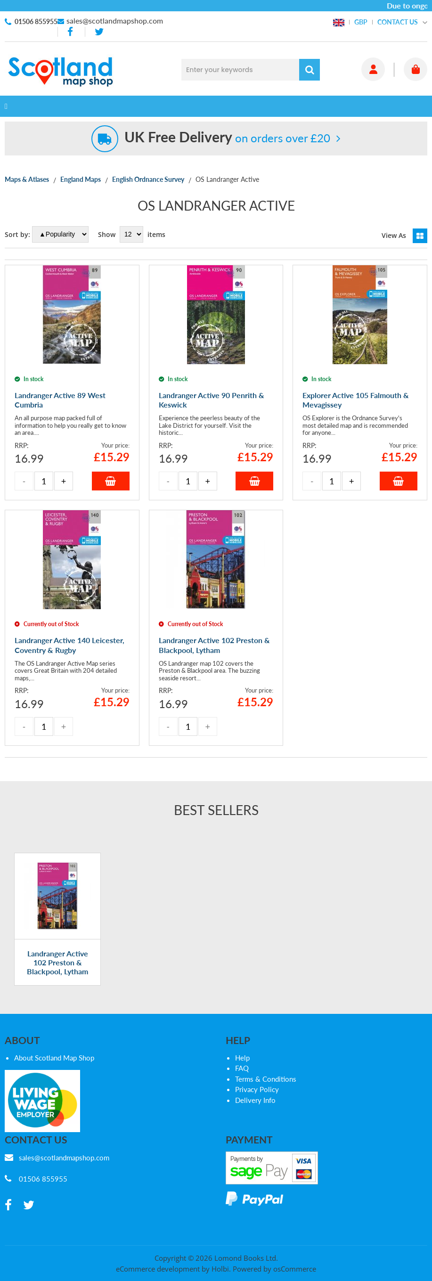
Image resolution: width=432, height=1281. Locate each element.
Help (242, 1057)
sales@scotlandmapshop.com (114, 20)
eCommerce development (158, 1268)
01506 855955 (36, 21)
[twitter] (99, 32)
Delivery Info (255, 1100)
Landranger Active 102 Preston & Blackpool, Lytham (57, 962)
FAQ (242, 1068)
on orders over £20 (227, 138)
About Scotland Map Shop (54, 1057)
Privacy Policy (257, 1089)
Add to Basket (111, 481)
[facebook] (71, 32)
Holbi (220, 1268)
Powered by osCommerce (274, 1268)
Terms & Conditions (265, 1079)
